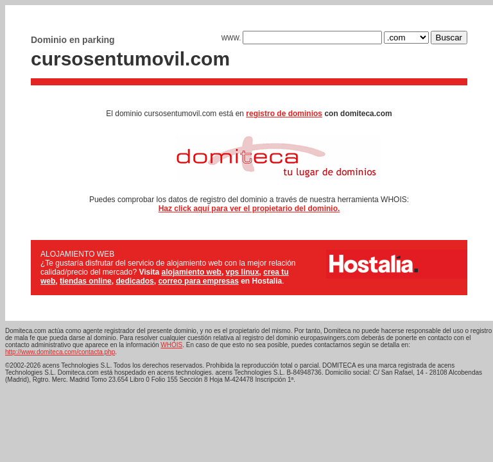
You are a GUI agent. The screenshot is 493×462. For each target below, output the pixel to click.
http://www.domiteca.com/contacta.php (60, 351)
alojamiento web (191, 272)
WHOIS (171, 344)
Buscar (449, 37)
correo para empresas (198, 281)
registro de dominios (284, 113)
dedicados (134, 281)
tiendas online (86, 281)
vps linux (242, 272)
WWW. (301, 38)
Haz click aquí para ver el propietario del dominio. (249, 208)
